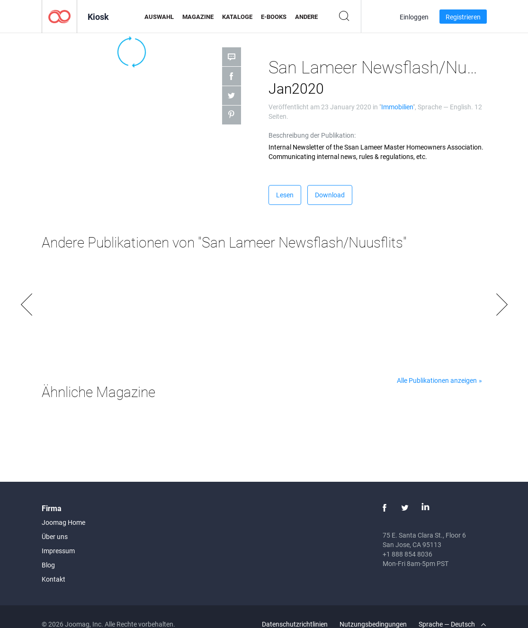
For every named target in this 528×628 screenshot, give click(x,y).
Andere (306, 16)
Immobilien (397, 106)
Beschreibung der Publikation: (312, 135)
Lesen (285, 194)
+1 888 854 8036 (407, 553)
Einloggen (414, 16)
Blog (48, 564)
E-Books (273, 16)
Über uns (55, 536)
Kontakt (53, 579)
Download (330, 194)
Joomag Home (63, 522)
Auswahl (159, 16)
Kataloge (237, 16)
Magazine (198, 16)
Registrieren (463, 16)
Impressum (58, 550)
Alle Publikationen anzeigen (437, 380)
